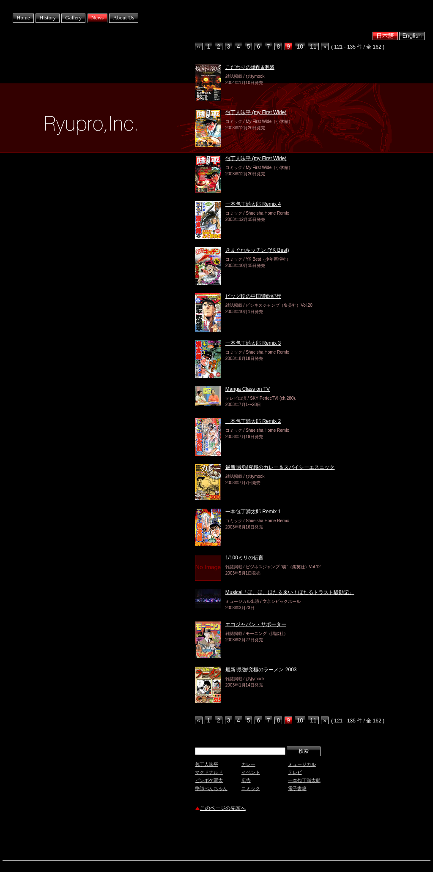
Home (23, 17)
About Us (123, 17)
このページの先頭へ (223, 808)
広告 (246, 780)
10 (300, 46)
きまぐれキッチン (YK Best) (257, 250)
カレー (248, 764)
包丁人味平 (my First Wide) (256, 112)
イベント (250, 772)
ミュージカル (302, 764)
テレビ (295, 772)
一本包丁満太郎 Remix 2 (253, 421)
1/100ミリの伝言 (244, 558)
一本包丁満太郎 (304, 780)
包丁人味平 (206, 764)
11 (313, 46)
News (97, 17)
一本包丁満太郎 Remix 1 (253, 512)
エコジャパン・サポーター (255, 624)
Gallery (73, 17)
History (47, 17)
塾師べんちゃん (211, 788)
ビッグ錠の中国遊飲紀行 (253, 296)
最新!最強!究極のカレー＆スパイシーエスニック (280, 467)
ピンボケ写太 (209, 780)
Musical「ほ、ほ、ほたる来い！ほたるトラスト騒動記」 (289, 592)
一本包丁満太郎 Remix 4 (253, 204)
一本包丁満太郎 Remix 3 (253, 343)
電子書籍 (297, 788)
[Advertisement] (294, 837)
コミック (250, 788)
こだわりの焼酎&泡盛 (249, 67)
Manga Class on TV (247, 389)
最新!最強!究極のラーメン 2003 (261, 670)
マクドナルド (209, 772)
